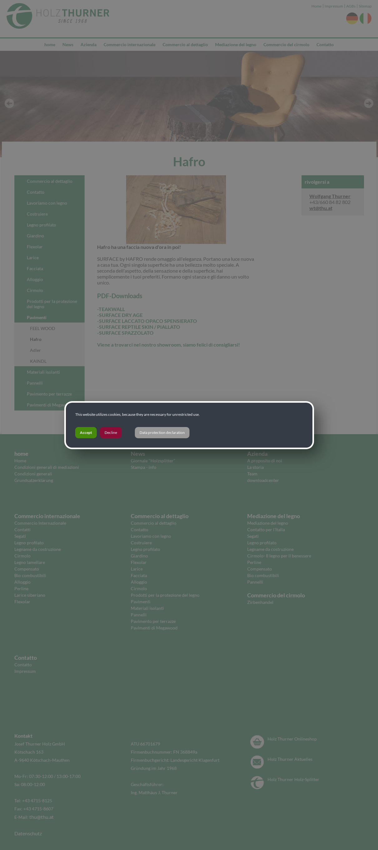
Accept (86, 432)
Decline (111, 432)
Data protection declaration (162, 432)
